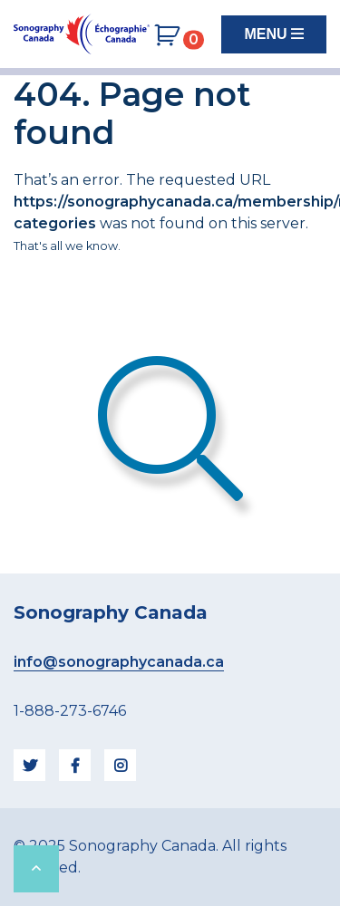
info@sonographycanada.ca (119, 661)
